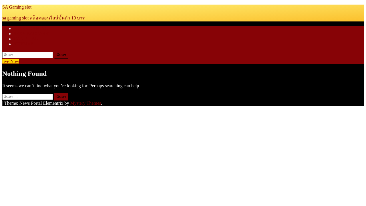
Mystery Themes (85, 103)
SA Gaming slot (16, 7)
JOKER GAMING (31, 28)
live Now (10, 61)
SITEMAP (23, 43)
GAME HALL (27, 38)
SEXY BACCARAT (32, 33)
